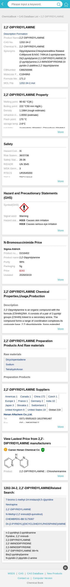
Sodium (10, 364)
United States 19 (37, 409)
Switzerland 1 (38, 405)
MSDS (11, 573)
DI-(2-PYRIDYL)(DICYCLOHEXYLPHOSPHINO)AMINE (36, 523)
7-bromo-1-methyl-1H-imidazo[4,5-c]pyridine (29, 499)
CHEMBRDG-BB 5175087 (20, 519)
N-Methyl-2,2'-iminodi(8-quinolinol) (24, 514)
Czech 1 (52, 396)
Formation (22, 33)
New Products (54, 573)
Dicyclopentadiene (16, 359)
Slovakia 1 (22, 405)
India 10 (50, 401)
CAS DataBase (35, 573)
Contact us (23, 578)
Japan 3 (9, 405)
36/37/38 (24, 155)
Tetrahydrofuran (14, 369)
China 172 (39, 396)
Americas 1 (11, 396)
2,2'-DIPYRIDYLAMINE (18, 509)
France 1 (23, 401)
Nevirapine (11, 504)
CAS (21, 573)
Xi (20, 151)
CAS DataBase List (28, 16)
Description (10, 33)
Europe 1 (10, 401)
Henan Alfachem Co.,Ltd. (18, 414)
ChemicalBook (9, 16)
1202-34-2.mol (27, 83)
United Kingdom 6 (14, 409)
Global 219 (54, 409)
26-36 (22, 159)
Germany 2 (37, 401)
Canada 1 (25, 396)
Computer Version (42, 578)
